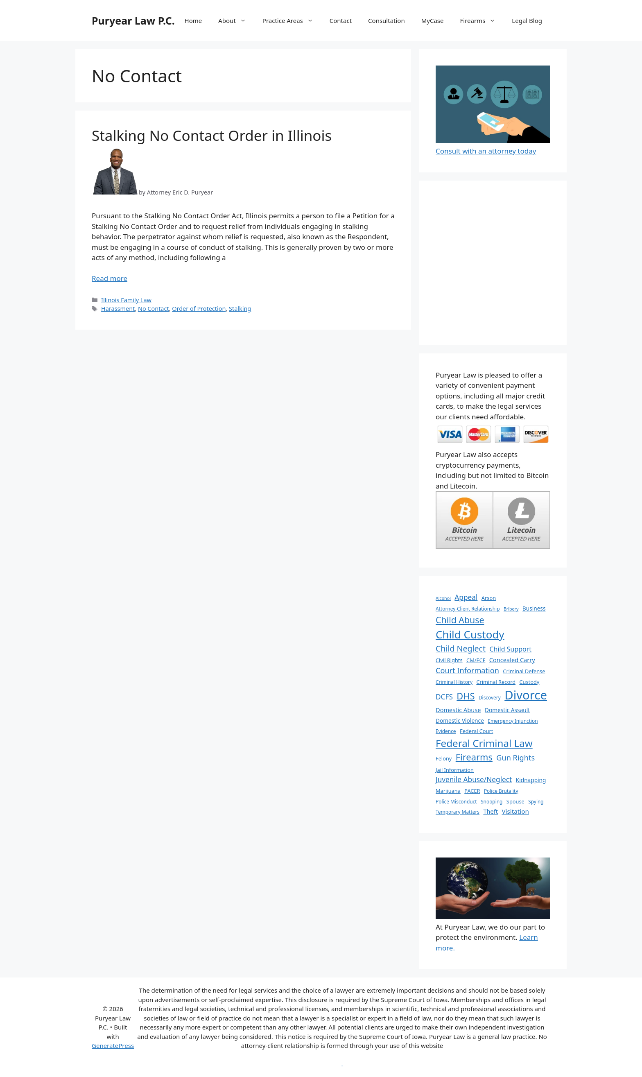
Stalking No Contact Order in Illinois (212, 135)
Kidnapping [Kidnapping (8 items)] (531, 780)
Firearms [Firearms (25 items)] (474, 757)
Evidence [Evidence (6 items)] (446, 731)
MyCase (432, 20)
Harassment (118, 308)
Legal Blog (527, 20)
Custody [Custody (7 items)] (529, 682)
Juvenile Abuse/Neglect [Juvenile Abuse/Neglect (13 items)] (474, 779)
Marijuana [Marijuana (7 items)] (448, 790)
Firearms (482, 20)
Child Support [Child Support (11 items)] (510, 649)
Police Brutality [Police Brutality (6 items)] (501, 790)
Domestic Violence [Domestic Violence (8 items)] (460, 720)
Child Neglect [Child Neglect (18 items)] (461, 648)
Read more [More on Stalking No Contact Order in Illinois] (109, 278)
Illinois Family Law (126, 300)
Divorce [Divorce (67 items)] (525, 695)
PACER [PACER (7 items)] (472, 790)
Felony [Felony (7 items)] (444, 758)
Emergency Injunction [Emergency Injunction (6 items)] (513, 720)
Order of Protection (199, 308)
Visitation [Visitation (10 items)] (515, 811)
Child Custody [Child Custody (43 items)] (470, 634)
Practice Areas (291, 20)
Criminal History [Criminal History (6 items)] (454, 682)
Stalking (240, 308)
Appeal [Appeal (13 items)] (465, 597)
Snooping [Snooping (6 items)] (491, 801)
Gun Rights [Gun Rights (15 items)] (515, 757)
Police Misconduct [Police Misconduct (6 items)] (456, 801)
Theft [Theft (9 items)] (490, 811)
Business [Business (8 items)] (534, 608)
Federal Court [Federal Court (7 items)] (476, 731)
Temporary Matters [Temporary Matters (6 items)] (457, 811)
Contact (341, 20)
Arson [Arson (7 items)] (489, 598)
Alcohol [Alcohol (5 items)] (443, 598)
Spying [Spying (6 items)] (535, 801)
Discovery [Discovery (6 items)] (490, 697)
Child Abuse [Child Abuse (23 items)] (460, 620)
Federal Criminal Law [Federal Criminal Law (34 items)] (484, 743)
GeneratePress (113, 1045)
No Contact (153, 308)
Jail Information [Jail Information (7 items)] (455, 770)
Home (193, 20)
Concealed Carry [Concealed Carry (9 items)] (512, 660)
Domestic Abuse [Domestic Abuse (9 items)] (458, 710)
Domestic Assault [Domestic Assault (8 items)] (507, 710)
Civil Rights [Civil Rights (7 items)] (449, 660)
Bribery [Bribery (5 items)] (511, 609)
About (236, 20)
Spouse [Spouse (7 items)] (515, 801)
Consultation (386, 20)
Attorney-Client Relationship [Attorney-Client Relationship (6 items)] (468, 608)
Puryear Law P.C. (133, 20)
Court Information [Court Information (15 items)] (467, 670)
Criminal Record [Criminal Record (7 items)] (495, 682)
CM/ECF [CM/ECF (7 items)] (475, 660)
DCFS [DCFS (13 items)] (444, 696)
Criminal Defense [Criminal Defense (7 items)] (524, 671)
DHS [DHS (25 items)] (466, 696)
